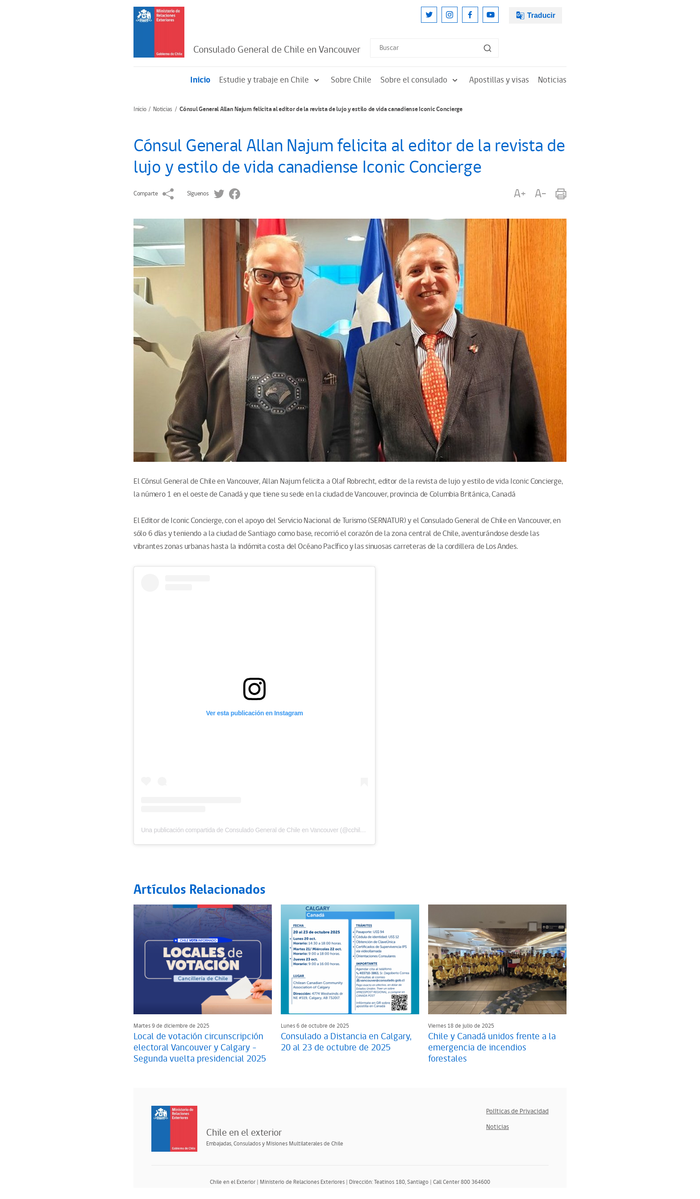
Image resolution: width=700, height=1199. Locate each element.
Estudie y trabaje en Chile (270, 80)
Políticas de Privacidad (517, 1111)
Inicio (200, 80)
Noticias (552, 80)
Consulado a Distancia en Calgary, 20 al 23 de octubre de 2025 (346, 1042)
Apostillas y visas (499, 80)
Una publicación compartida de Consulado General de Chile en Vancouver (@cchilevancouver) (267, 830)
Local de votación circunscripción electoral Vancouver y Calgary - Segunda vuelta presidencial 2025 (199, 1048)
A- (540, 193)
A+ (519, 193)
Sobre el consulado (420, 80)
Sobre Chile (351, 80)
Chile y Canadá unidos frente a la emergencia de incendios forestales (492, 1048)
